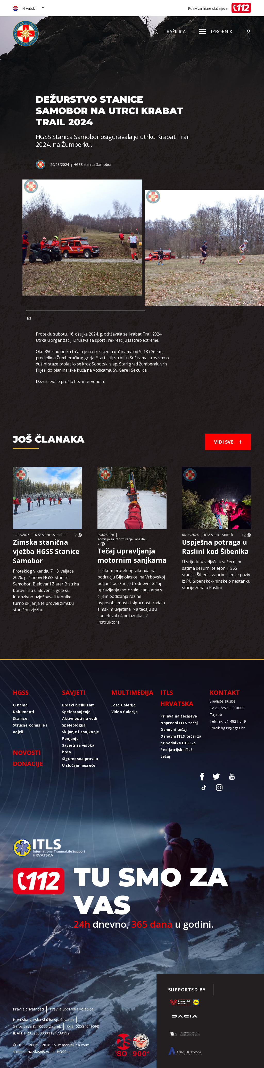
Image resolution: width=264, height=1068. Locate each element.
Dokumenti (23, 711)
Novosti (27, 752)
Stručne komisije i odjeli (30, 728)
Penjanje (70, 738)
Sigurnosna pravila (80, 758)
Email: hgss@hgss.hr (227, 727)
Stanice (20, 718)
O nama (20, 705)
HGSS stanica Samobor (92, 164)
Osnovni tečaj (173, 729)
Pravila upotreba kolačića (71, 1009)
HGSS (21, 692)
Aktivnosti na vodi (79, 718)
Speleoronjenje (76, 711)
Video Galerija (124, 711)
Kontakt (225, 692)
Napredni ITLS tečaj (179, 722)
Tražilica (169, 31)
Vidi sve (228, 442)
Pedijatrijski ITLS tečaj (176, 753)
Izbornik (215, 31)
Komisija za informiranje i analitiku (122, 539)
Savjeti (73, 692)
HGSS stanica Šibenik (218, 535)
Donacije (28, 763)
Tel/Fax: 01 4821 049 (228, 721)
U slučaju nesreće (79, 765)
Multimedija (132, 692)
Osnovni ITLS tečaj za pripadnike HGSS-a (180, 739)
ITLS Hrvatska (176, 698)
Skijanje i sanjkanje (80, 731)
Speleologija (74, 725)
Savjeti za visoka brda (78, 748)
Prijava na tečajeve (178, 716)
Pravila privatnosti (28, 1009)
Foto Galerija (123, 705)
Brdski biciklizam (78, 705)
